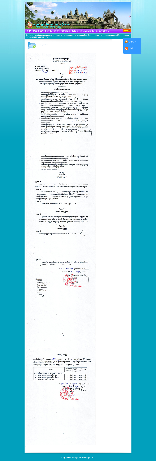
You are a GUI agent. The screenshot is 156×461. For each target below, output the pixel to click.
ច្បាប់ (42, 31)
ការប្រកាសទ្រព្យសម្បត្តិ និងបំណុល (66, 31)
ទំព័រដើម (28, 31)
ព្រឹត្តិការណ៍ (49, 31)
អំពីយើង (36, 31)
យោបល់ (106, 31)
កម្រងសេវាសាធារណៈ (87, 31)
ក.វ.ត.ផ (99, 31)
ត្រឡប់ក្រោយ (132, 41)
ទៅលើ (131, 48)
